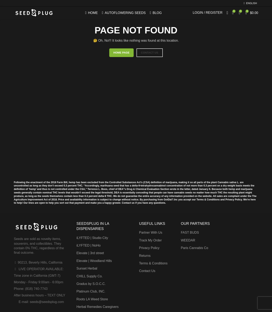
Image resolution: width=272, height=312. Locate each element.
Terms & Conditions (153, 263)
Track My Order (150, 240)
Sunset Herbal (86, 268)
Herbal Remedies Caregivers (97, 307)
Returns (145, 255)
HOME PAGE (121, 52)
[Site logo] (34, 12)
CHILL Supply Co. (89, 276)
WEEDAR (188, 240)
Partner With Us (150, 232)
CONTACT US (149, 52)
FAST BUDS (190, 232)
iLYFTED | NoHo (88, 245)
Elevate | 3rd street (90, 253)
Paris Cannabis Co (194, 248)
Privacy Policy (149, 248)
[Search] (227, 13)
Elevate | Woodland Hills (94, 261)
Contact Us (147, 271)
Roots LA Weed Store (92, 299)
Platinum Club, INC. (90, 291)
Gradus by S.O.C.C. (91, 284)
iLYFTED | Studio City (92, 238)
